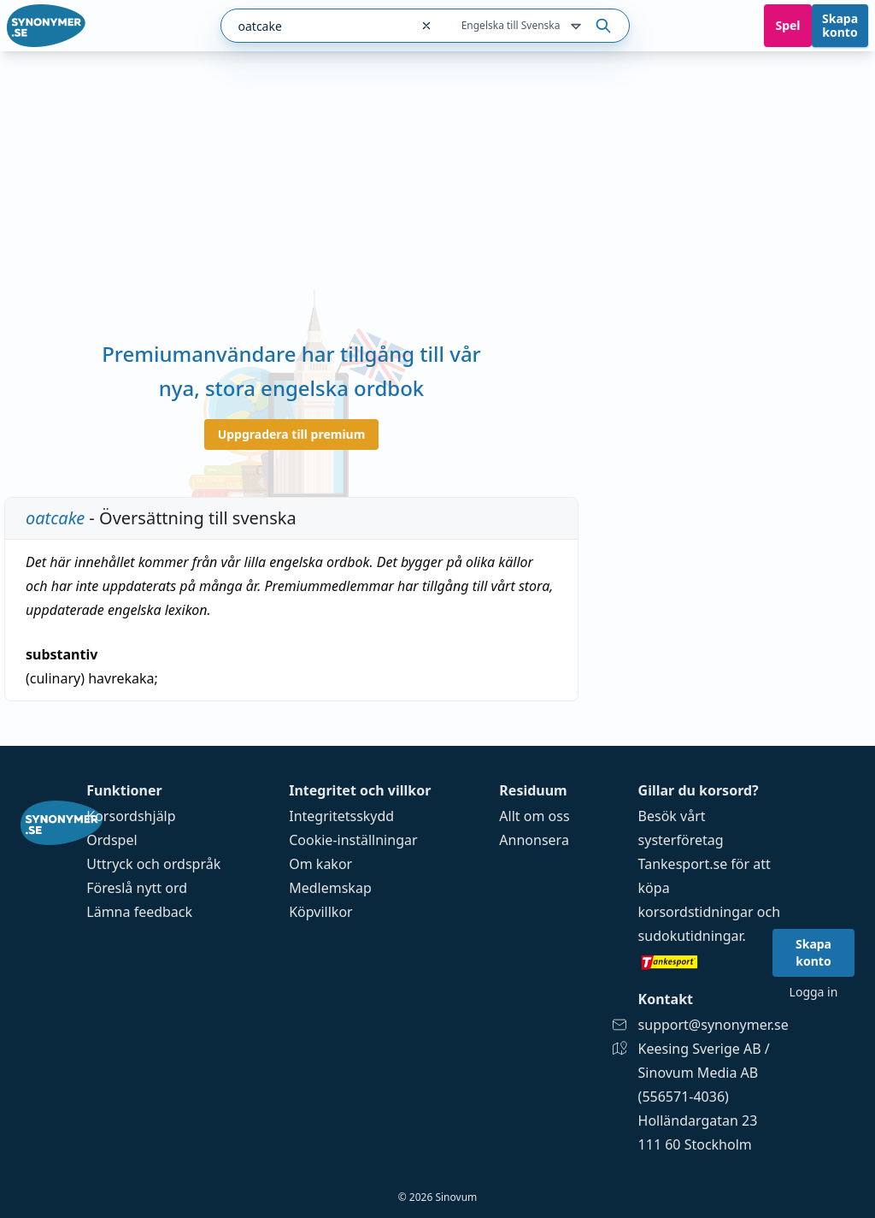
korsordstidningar (696, 911)
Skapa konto (840, 25)
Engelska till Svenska (522, 26)
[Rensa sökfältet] (426, 26)
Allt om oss (534, 816)
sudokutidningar (690, 935)
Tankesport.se (683, 863)
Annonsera (534, 840)
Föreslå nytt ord (136, 887)
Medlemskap (330, 887)
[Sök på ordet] (603, 25)
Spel (787, 25)
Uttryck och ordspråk (153, 863)
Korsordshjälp (130, 816)
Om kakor (320, 863)
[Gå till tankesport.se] (713, 961)
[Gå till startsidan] (46, 25)
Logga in (814, 992)
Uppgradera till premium (292, 434)
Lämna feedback (139, 911)
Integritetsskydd (341, 816)
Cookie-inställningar (353, 840)
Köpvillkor (320, 911)
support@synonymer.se (713, 1024)
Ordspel (111, 840)
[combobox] (315, 26)
